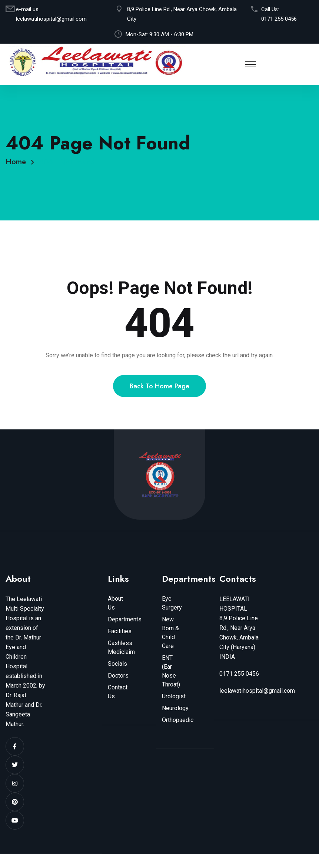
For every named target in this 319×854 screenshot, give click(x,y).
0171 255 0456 (279, 19)
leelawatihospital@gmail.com (51, 19)
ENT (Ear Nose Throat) (171, 671)
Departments (125, 619)
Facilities (120, 631)
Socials (117, 663)
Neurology (175, 708)
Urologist (174, 696)
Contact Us (117, 692)
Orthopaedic (177, 719)
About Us (115, 603)
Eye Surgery (172, 603)
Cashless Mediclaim (121, 647)
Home (18, 161)
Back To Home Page (159, 395)
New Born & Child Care (170, 632)
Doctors (118, 675)
